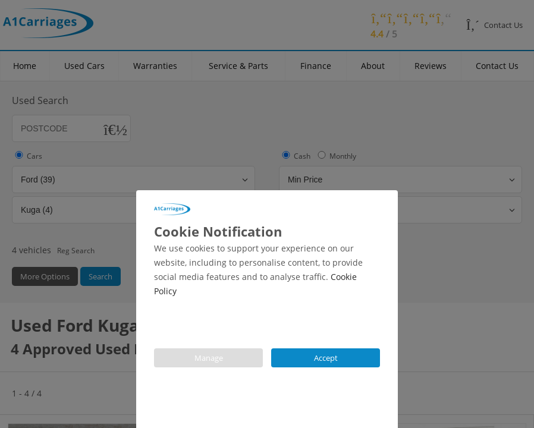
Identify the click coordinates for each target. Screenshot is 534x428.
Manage (208, 358)
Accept (326, 358)
